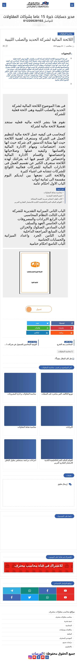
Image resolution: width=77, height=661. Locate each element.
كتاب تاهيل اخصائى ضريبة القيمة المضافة (46, 199)
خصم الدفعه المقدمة (54, 196)
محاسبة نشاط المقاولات (53, 193)
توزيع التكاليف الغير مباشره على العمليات (57, 394)
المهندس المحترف (65, 638)
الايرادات (69, 427)
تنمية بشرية (68, 621)
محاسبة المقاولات (66, 34)
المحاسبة (69, 625)
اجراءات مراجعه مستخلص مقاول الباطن (20, 460)
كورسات (37, 653)
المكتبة (69, 634)
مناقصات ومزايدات (65, 630)
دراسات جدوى (67, 642)
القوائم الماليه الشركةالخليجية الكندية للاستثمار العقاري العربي (38, 202)
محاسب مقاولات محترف (63, 617)
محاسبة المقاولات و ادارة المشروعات (21, 394)
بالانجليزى (68, 647)
